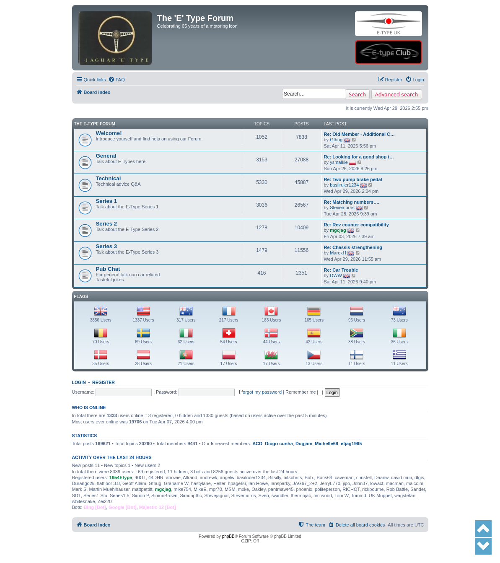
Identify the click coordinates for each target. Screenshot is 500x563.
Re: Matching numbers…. (352, 202)
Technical (108, 178)
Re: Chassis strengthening (353, 247)
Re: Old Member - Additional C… (359, 134)
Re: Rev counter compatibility (356, 224)
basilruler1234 (344, 184)
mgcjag (338, 230)
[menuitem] (116, 80)
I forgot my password (260, 391)
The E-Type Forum (94, 124)
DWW (336, 275)
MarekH (338, 252)
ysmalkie (339, 162)
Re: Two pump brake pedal (353, 179)
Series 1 (106, 201)
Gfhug (336, 139)
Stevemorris (342, 207)
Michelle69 (326, 443)
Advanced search (396, 94)
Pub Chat (108, 269)
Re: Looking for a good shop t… (359, 156)
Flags (81, 296)
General (106, 156)
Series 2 (106, 224)
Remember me (304, 391)
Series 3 (106, 246)
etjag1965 (351, 443)
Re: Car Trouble (341, 269)
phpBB (228, 536)
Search (357, 94)
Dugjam (303, 443)
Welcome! (109, 133)
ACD (257, 443)
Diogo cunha (279, 443)
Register (103, 382)
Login (79, 382)
